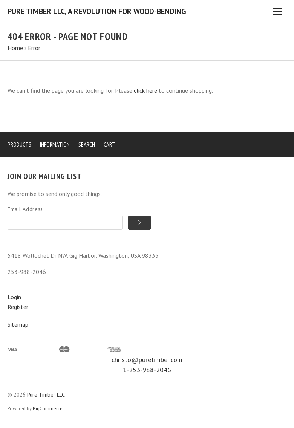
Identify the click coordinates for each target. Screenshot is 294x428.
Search (86, 144)
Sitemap (18, 324)
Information (55, 144)
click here (145, 90)
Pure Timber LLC (46, 394)
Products (19, 144)
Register (18, 306)
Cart (109, 144)
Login (14, 297)
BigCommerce (48, 408)
